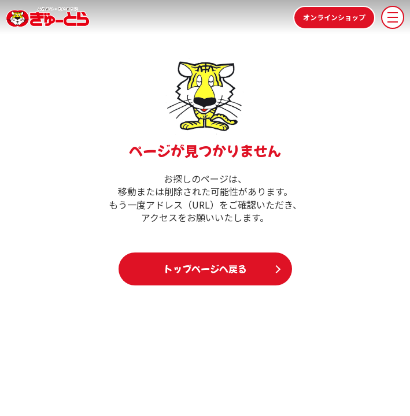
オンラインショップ (334, 17)
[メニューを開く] (392, 17)
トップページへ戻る (205, 269)
